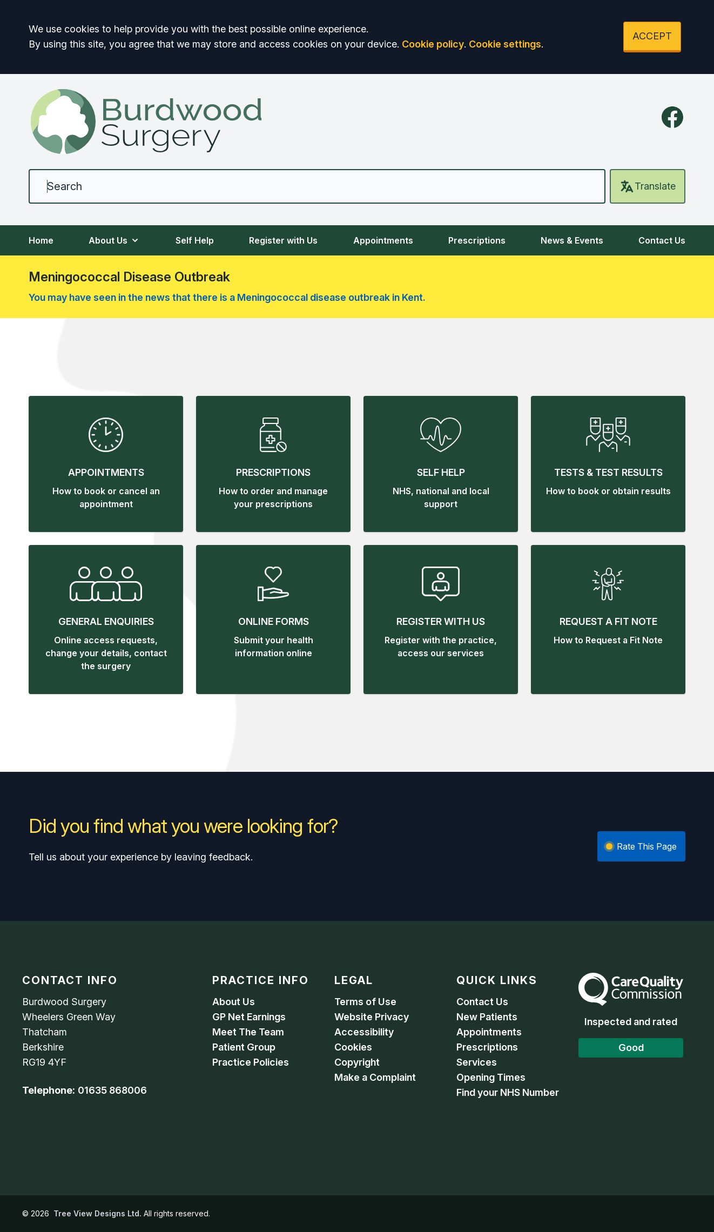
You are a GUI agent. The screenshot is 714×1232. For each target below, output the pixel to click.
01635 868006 (112, 1090)
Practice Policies (250, 1062)
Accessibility (364, 1032)
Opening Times (491, 1077)
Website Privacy (371, 1016)
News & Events (572, 240)
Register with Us (283, 240)
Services (476, 1062)
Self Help (195, 240)
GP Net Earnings (249, 1016)
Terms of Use (365, 1001)
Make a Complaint (375, 1077)
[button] (106, 464)
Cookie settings (505, 44)
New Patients (486, 1016)
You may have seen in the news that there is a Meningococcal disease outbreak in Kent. (227, 297)
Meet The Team (248, 1032)
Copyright (357, 1062)
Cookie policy (433, 44)
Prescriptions (477, 240)
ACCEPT (652, 36)
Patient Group (243, 1047)
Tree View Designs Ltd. (97, 1213)
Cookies (353, 1047)
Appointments (383, 240)
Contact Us (661, 240)
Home (41, 240)
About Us (114, 240)
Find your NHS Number (507, 1092)
